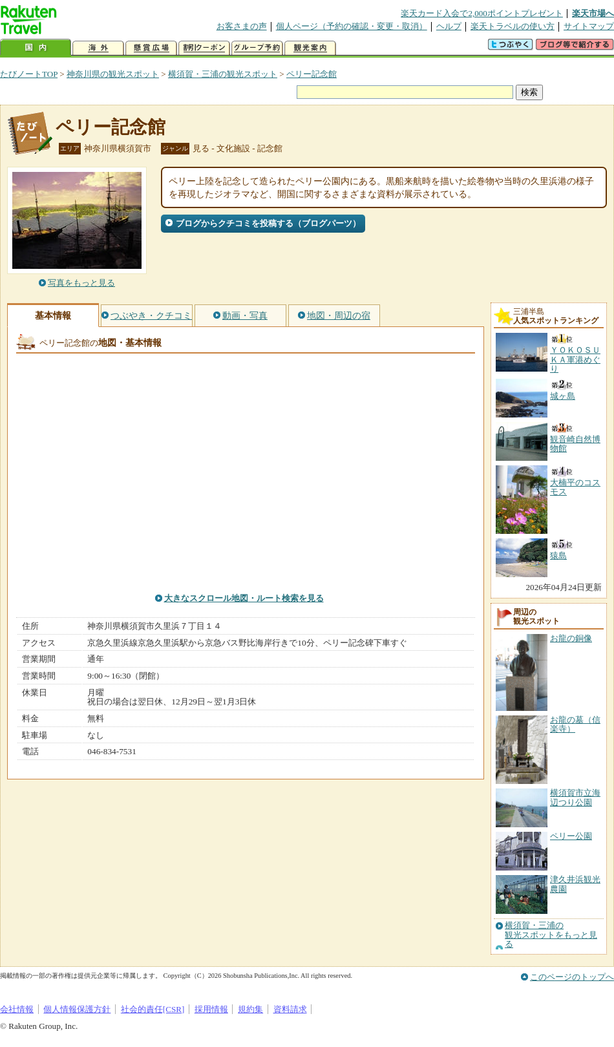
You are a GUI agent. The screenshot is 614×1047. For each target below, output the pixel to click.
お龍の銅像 (571, 638)
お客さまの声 (242, 26)
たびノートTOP (29, 74)
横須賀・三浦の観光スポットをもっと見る (551, 935)
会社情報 (17, 1009)
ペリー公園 (571, 836)
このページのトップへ (572, 977)
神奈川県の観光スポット (113, 74)
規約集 (250, 1009)
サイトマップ (589, 26)
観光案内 (310, 48)
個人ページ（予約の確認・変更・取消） (351, 26)
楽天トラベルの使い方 (513, 26)
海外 (98, 48)
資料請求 (290, 1009)
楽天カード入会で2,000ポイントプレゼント (482, 13)
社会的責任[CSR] (153, 1009)
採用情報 (211, 1009)
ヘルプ (448, 26)
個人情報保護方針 (77, 1009)
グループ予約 (257, 48)
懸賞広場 (151, 48)
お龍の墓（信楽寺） (575, 724)
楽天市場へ (593, 13)
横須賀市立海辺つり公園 (575, 797)
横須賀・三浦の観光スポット (222, 74)
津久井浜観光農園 (575, 883)
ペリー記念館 (311, 74)
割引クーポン (204, 48)
